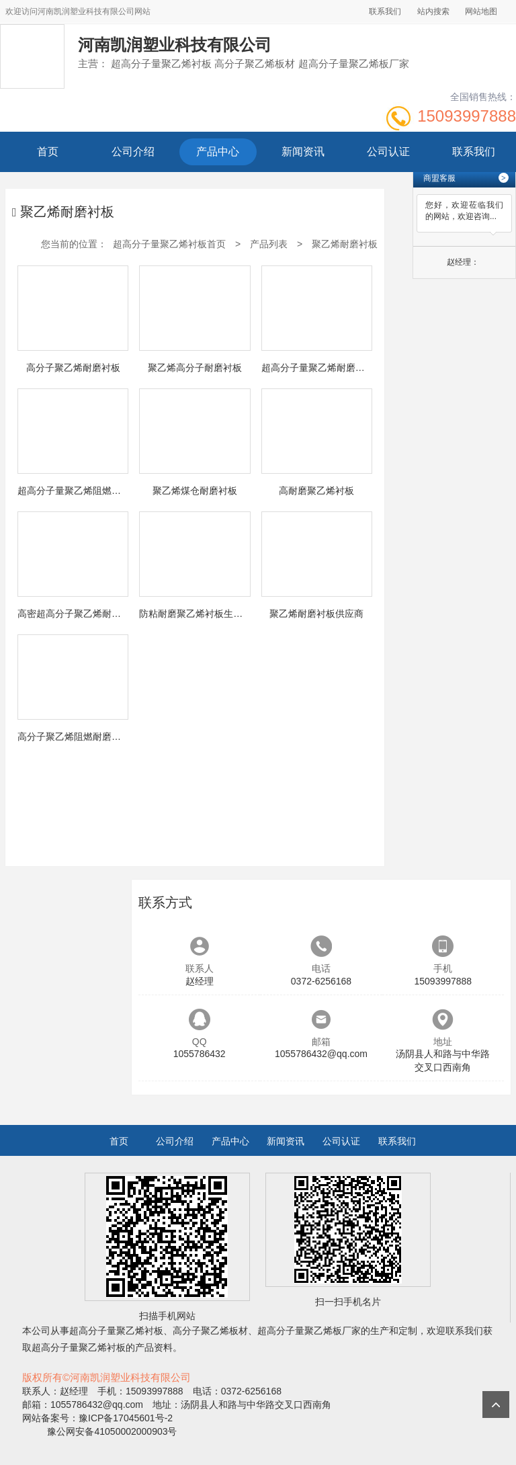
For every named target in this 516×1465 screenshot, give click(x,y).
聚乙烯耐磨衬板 (345, 244)
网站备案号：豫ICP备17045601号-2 (97, 1418)
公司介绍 (133, 151)
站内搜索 (433, 11)
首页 (47, 151)
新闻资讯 (303, 151)
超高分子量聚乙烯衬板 (116, 1330)
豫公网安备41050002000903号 (111, 1431)
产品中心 (217, 151)
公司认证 (388, 151)
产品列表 (269, 244)
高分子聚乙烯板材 (210, 1330)
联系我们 (385, 11)
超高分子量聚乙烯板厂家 (309, 1330)
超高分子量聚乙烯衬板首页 (169, 244)
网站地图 (481, 11)
